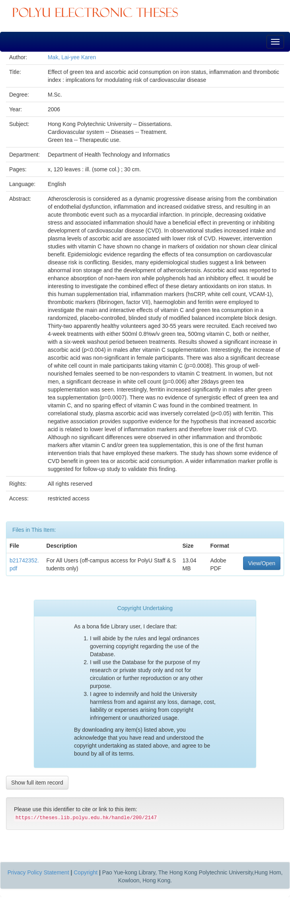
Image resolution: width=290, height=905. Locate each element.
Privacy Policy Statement (38, 872)
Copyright (85, 872)
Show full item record (37, 782)
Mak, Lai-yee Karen (72, 57)
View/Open (261, 563)
